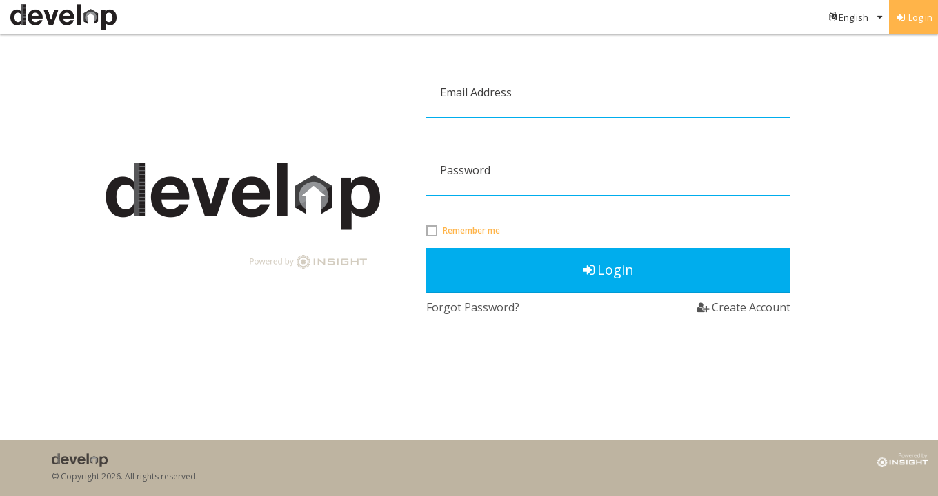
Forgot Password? (472, 307)
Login (608, 269)
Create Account (743, 307)
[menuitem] (855, 17)
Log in (914, 17)
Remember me (471, 230)
